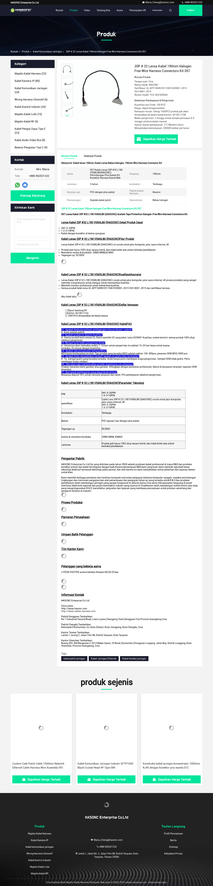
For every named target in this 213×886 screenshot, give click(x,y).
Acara (120, 10)
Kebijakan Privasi (173, 853)
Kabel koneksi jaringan (134, 658)
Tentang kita (103, 10)
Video (87, 10)
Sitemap (173, 847)
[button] (67, 115)
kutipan (190, 10)
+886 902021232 (191, 2)
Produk (73, 10)
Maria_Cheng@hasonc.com (158, 2)
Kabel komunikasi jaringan (47, 51)
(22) (30, 73)
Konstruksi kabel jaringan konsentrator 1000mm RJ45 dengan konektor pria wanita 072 (171, 765)
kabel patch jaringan (74, 658)
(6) (31, 99)
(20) (30, 106)
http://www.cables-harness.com (78, 611)
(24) (31, 90)
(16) (28, 114)
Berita (173, 840)
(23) (30, 130)
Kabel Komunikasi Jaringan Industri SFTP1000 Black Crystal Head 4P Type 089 (105, 765)
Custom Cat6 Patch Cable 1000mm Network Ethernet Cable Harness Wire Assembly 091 (38, 765)
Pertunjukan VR (137, 10)
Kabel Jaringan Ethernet (103, 658)
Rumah (59, 10)
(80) (27, 81)
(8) (30, 140)
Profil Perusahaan (173, 833)
